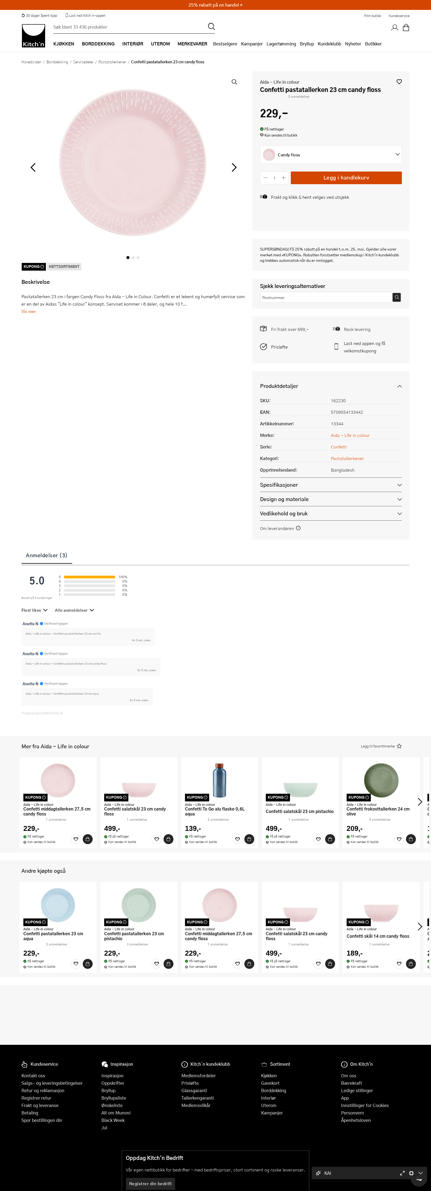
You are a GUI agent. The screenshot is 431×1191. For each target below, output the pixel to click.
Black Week (113, 1120)
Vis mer (28, 311)
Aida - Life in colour (279, 82)
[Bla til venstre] (33, 167)
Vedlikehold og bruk (284, 513)
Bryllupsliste (113, 1098)
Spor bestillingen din (41, 1120)
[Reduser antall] (265, 178)
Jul (104, 1127)
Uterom (269, 1105)
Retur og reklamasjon (42, 1090)
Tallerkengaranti (197, 1098)
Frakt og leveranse (40, 1105)
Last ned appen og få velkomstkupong (364, 347)
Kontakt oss (33, 1075)
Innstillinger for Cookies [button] (365, 1105)
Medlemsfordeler (198, 1075)
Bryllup (307, 43)
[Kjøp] (88, 839)
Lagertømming (281, 43)
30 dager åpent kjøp (39, 15)
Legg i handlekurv (346, 177)
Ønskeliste (112, 1105)
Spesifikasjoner (279, 485)
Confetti (339, 447)
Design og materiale (284, 499)
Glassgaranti (194, 1090)
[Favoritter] (76, 839)
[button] (399, 81)
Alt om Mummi (116, 1113)
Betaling (29, 1113)
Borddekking (57, 62)
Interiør (268, 1098)
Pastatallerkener (112, 62)
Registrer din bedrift (150, 1184)
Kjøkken (269, 1075)
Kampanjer (252, 43)
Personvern (352, 1113)
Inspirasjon (112, 1075)
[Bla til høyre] (233, 167)
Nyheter (353, 43)
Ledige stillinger (357, 1090)
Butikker (373, 43)
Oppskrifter (112, 1083)
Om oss (348, 1075)
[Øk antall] (284, 178)
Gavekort (270, 1083)
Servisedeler (83, 62)
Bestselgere (225, 43)
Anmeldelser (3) (47, 555)
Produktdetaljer (279, 386)
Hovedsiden (31, 62)
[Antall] (274, 178)
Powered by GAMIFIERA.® (42, 713)
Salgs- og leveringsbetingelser (52, 1083)
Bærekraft (351, 1083)
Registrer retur (36, 1098)
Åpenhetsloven (356, 1120)
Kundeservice (399, 15)
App (345, 1098)
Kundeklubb (329, 43)
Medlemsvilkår (196, 1105)
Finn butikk (372, 15)
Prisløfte (279, 347)
